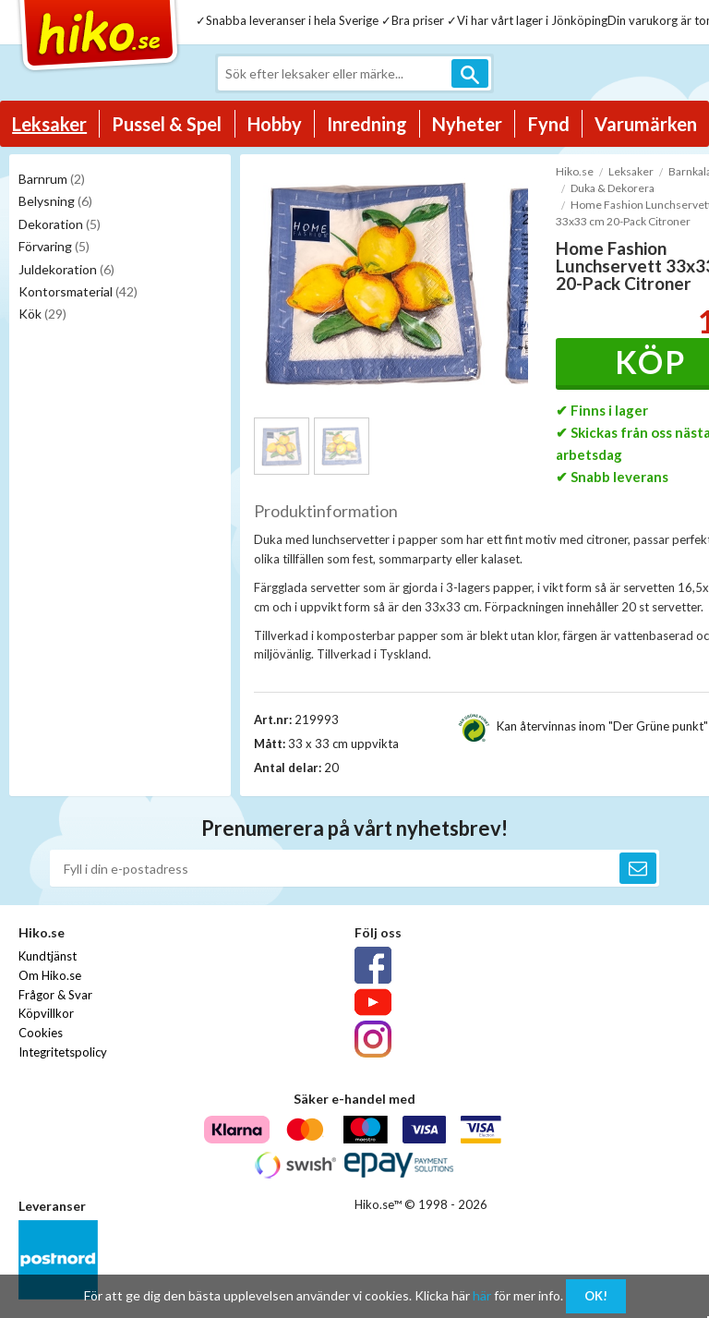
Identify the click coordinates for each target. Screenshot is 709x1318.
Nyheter (467, 124)
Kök (42, 313)
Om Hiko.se (49, 975)
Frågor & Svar (55, 994)
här (482, 1295)
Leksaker (49, 124)
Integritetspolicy (62, 1052)
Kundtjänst (47, 956)
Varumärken (646, 124)
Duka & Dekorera (613, 188)
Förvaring (54, 246)
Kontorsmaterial (78, 291)
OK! (595, 1295)
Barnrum (51, 179)
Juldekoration (66, 269)
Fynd (549, 124)
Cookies (40, 1032)
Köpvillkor (46, 1013)
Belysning (55, 201)
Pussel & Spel (167, 124)
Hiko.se (575, 171)
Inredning (367, 124)
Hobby (274, 124)
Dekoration (59, 224)
